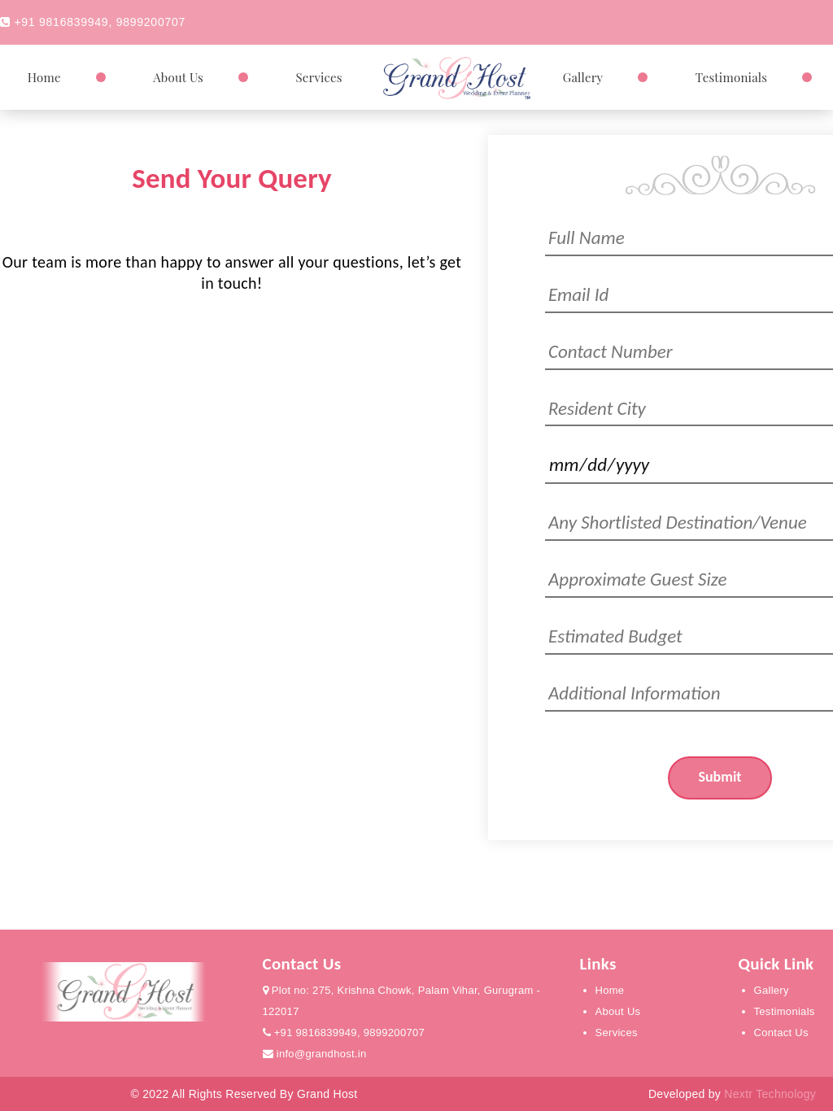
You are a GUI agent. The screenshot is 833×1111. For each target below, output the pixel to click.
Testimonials (731, 77)
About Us (178, 77)
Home (44, 77)
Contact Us (781, 1032)
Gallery (583, 77)
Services (318, 77)
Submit (719, 777)
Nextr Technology (770, 1093)
